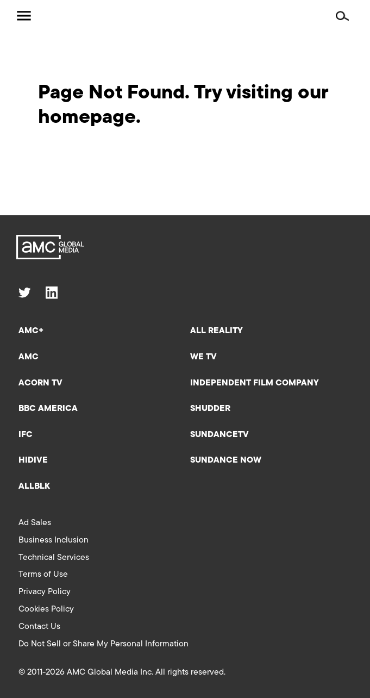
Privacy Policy (44, 592)
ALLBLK (34, 486)
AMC (28, 357)
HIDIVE (33, 460)
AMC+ (30, 331)
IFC (25, 435)
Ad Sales (34, 523)
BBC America (48, 408)
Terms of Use (43, 574)
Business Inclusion (53, 540)
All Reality (216, 331)
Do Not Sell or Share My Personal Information (103, 644)
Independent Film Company (254, 383)
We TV (203, 357)
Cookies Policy (46, 609)
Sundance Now (225, 460)
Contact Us (39, 626)
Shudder (210, 408)
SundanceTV (219, 435)
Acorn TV (40, 383)
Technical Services (53, 557)
